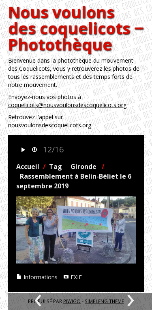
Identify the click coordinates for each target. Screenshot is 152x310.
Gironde (83, 166)
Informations (37, 277)
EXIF (72, 277)
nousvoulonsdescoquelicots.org (49, 125)
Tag (55, 166)
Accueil (27, 166)
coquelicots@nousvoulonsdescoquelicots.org (67, 105)
